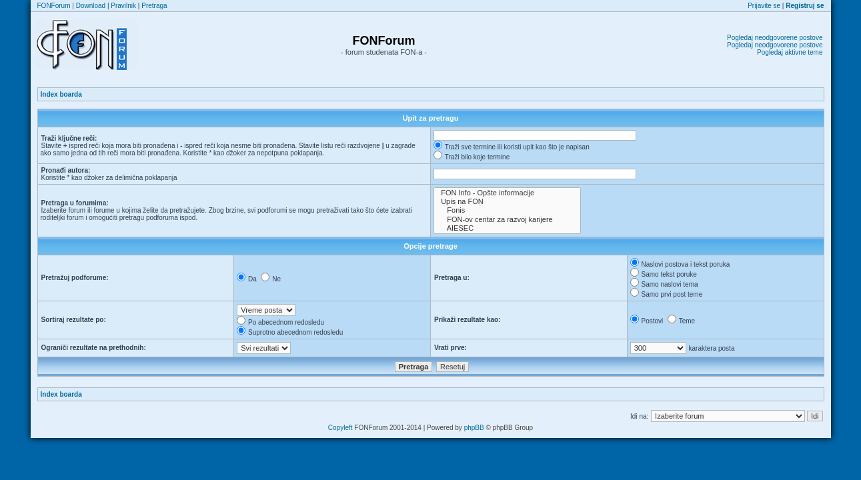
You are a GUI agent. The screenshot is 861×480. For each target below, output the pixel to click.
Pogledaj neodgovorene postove (774, 37)
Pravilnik (123, 5)
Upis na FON (507, 201)
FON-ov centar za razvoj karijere (507, 219)
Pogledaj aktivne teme (789, 52)
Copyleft (340, 427)
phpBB (474, 427)
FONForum (54, 5)
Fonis (507, 210)
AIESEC (507, 228)
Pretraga (154, 5)
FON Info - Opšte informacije (507, 193)
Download (90, 5)
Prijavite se (764, 5)
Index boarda (61, 94)
